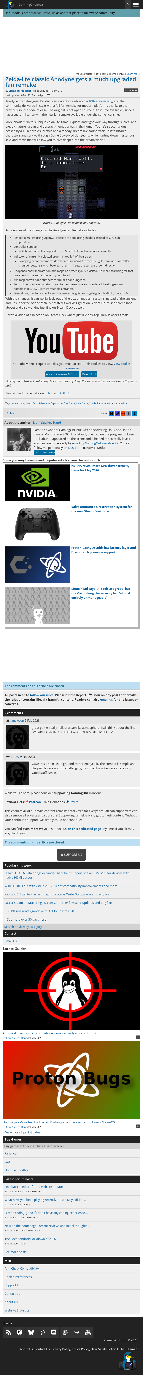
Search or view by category (23, 927)
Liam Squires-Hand (20, 90)
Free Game (69, 403)
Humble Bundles (16, 1170)
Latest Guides (14, 948)
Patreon (33, 802)
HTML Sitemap (127, 1349)
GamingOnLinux (30, 5)
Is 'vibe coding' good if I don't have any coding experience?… (46, 1213)
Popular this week (18, 865)
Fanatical (11, 1153)
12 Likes (9, 413)
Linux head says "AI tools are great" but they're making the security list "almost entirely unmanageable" (100, 593)
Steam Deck (31, 403)
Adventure (44, 403)
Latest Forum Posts (19, 1179)
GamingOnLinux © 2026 (120, 1340)
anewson (17, 721)
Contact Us (12, 1294)
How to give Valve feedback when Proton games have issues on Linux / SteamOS (71, 1120)
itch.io (49, 393)
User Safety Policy (103, 1349)
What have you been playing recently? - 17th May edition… (45, 1200)
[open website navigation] (135, 4)
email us (106, 699)
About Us (11, 1302)
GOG (8, 1162)
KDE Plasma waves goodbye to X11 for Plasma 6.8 (39, 911)
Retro (100, 403)
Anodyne (123, 403)
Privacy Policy (60, 1349)
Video (107, 403)
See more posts (16, 1252)
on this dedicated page (84, 829)
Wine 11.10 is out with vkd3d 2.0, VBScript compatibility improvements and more (61, 886)
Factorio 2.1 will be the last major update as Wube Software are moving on (57, 894)
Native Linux (18, 403)
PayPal (72, 802)
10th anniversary (100, 101)
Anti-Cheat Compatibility (22, 1268)
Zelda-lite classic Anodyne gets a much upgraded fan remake (70, 81)
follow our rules (41, 695)
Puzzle (92, 403)
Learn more (133, 73)
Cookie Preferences (18, 1277)
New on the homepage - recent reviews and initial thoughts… (47, 1226)
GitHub (65, 393)
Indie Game (82, 403)
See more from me (44, 452)
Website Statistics (17, 1310)
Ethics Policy (80, 1349)
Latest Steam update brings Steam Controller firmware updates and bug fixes (59, 903)
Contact (10, 933)
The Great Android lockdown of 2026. (31, 1239)
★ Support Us (71, 855)
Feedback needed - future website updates (34, 1187)
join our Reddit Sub (43, 13)
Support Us (13, 1285)
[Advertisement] (71, 44)
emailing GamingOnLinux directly (95, 443)
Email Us (11, 941)
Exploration (57, 403)
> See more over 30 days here (25, 919)
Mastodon (75, 448)
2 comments (131, 90)
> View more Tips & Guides (21, 1132)
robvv (15, 757)
